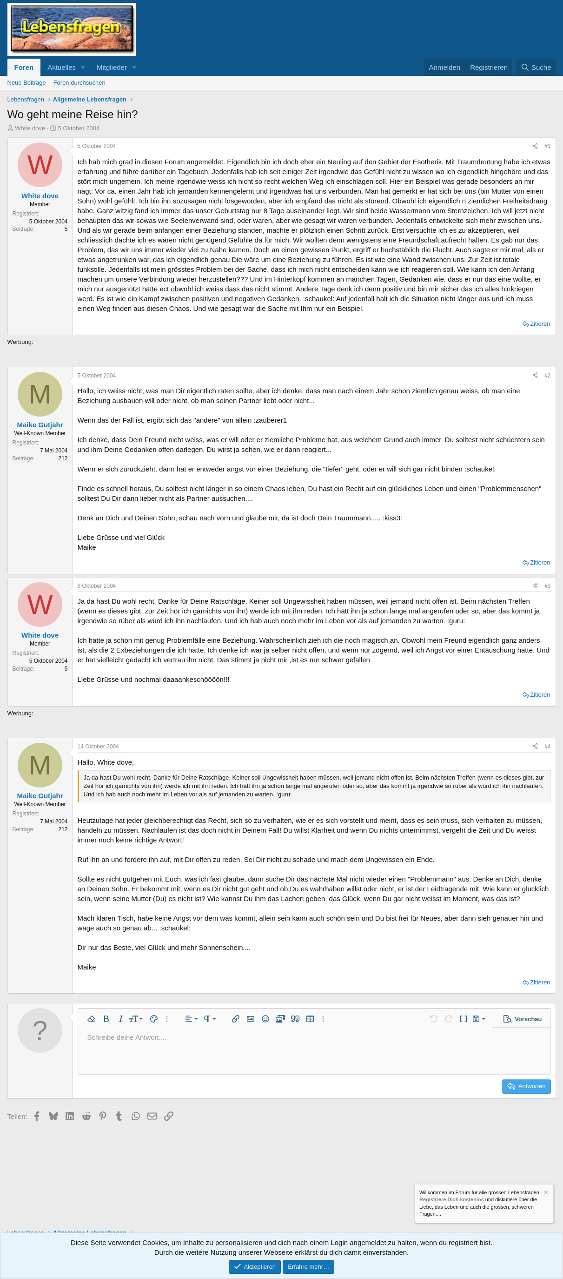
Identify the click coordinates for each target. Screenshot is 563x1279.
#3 (547, 586)
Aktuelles (61, 67)
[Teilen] (535, 146)
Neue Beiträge (26, 82)
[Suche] (536, 67)
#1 (547, 146)
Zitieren (540, 323)
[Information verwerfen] (545, 1193)
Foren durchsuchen (79, 82)
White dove (30, 128)
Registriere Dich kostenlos (451, 1200)
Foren (24, 67)
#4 (547, 746)
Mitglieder (112, 67)
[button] (83, 67)
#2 (547, 375)
